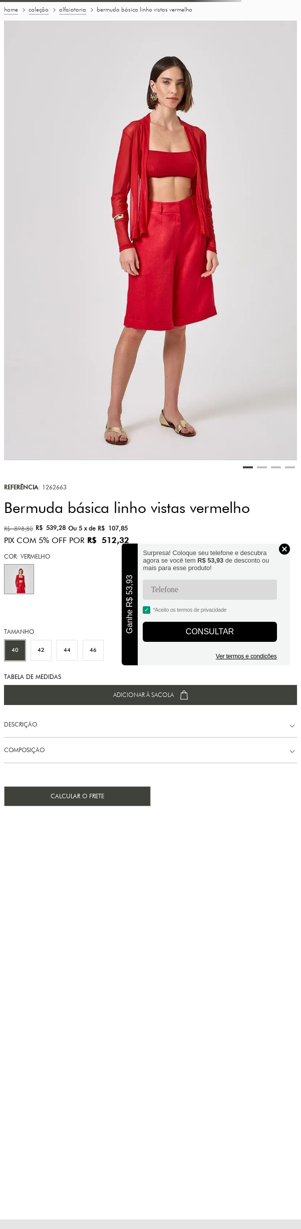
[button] (19, 579)
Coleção (39, 9)
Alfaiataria (72, 9)
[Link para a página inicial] (11, 10)
